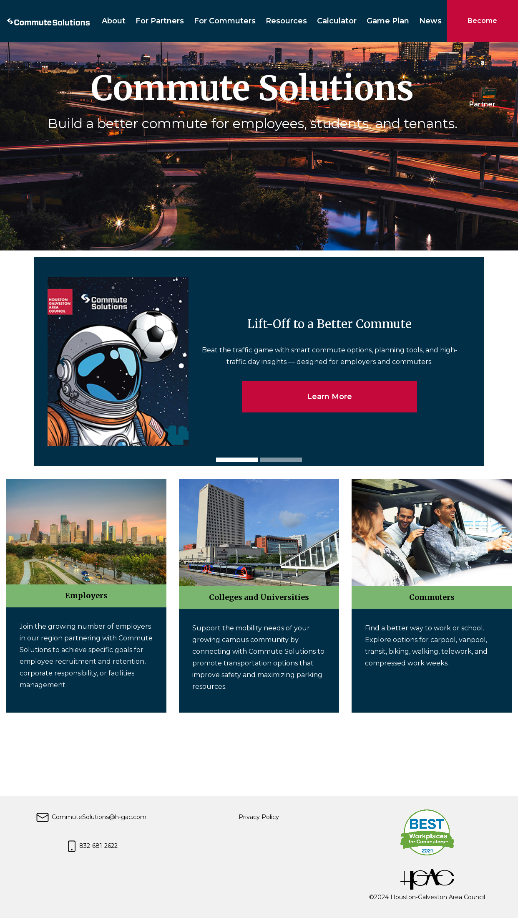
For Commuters (225, 20)
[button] (62, 361)
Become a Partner (482, 29)
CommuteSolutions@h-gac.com (90, 817)
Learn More (329, 396)
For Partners (160, 20)
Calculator (337, 20)
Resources (286, 20)
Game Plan (388, 20)
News (430, 20)
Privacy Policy (259, 817)
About (114, 20)
